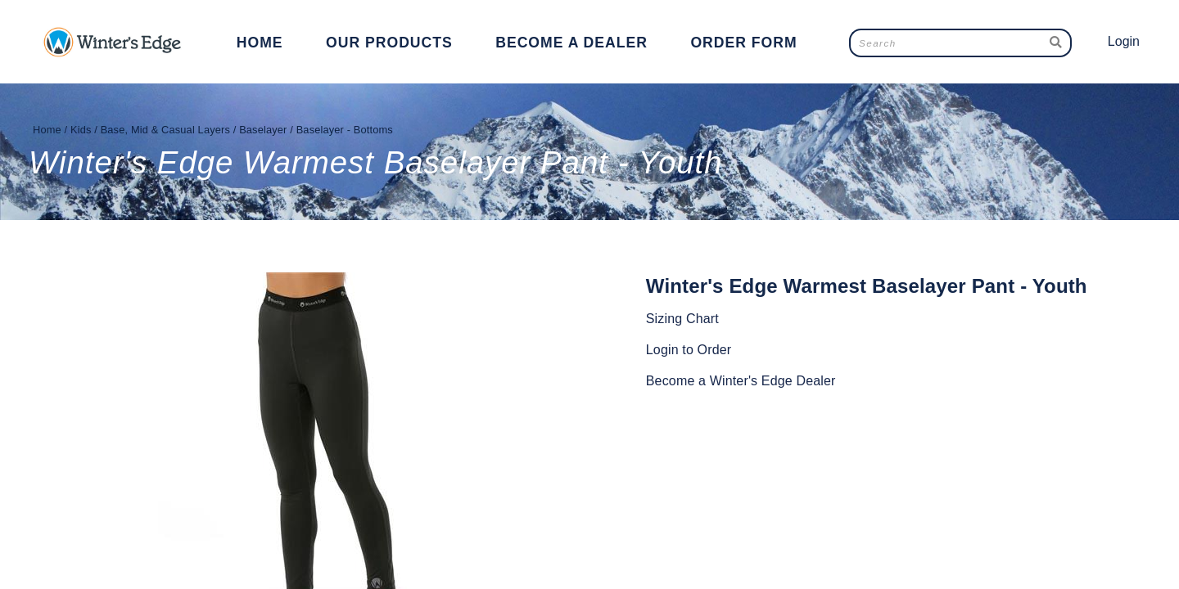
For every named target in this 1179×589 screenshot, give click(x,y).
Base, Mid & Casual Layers (165, 130)
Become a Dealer (571, 42)
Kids (81, 130)
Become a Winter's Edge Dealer (741, 381)
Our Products (389, 42)
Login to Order (689, 350)
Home (260, 42)
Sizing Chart (682, 319)
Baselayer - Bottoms (344, 130)
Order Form (743, 42)
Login (1124, 41)
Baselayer (263, 130)
